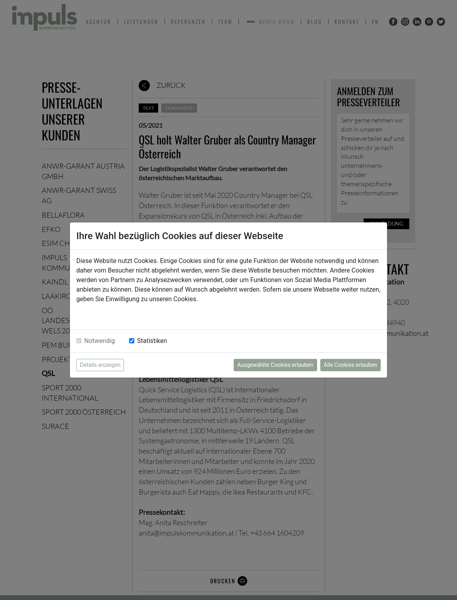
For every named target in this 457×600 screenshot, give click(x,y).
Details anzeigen (100, 365)
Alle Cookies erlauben (350, 365)
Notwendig (99, 341)
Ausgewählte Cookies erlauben (275, 365)
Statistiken (152, 341)
